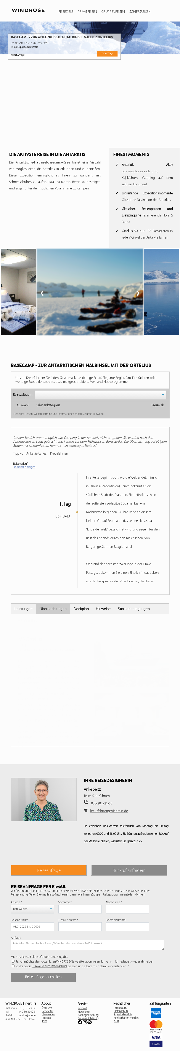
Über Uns (47, 1008)
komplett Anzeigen (24, 467)
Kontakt (82, 1008)
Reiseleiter (47, 1011)
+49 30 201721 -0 (29, 1012)
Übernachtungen (53, 609)
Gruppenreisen (113, 12)
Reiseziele (66, 12)
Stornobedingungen (134, 609)
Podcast (46, 1018)
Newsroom (48, 1014)
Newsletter (84, 1012)
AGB (116, 1021)
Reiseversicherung (88, 1018)
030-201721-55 (101, 803)
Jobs (44, 1021)
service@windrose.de (30, 1015)
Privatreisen (87, 12)
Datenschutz (121, 1011)
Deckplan (81, 609)
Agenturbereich (123, 1014)
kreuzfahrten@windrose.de (109, 811)
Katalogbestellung (88, 1015)
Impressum (120, 1008)
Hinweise (103, 609)
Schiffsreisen (140, 12)
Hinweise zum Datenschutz (49, 966)
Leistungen (23, 609)
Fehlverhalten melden (126, 1018)
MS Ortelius (27, 621)
